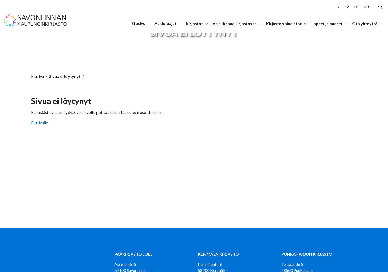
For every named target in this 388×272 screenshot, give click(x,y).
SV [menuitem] (347, 7)
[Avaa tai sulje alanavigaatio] (206, 23)
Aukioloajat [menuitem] (165, 23)
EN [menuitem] (337, 7)
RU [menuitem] (366, 7)
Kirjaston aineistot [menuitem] (284, 23)
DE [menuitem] (356, 7)
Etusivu (37, 76)
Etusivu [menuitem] (138, 23)
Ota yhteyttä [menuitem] (364, 23)
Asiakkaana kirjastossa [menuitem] (234, 23)
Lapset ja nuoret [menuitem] (327, 23)
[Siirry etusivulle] (35, 16)
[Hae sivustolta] (380, 6)
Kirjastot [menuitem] (194, 23)
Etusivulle (39, 122)
